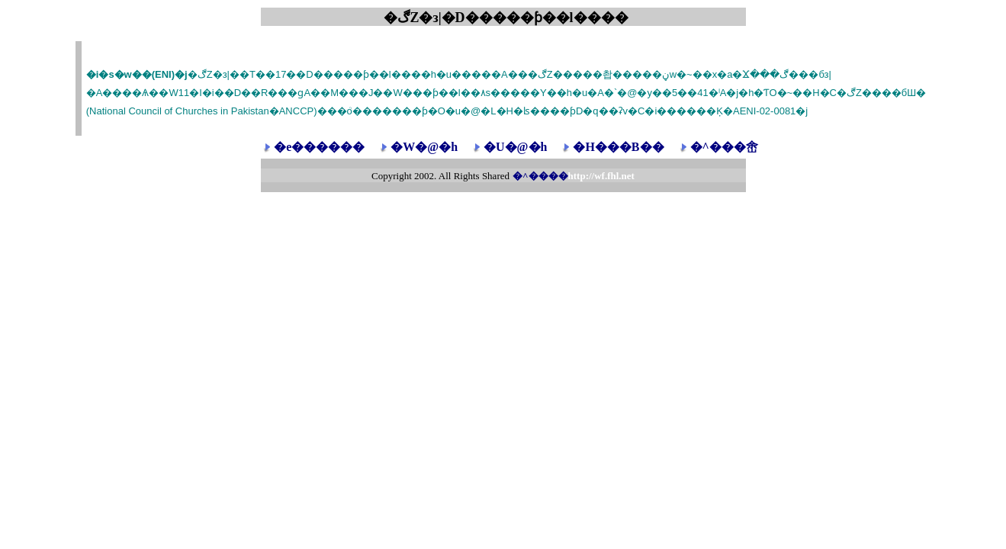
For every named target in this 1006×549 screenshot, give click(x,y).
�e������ (319, 146)
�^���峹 (724, 146)
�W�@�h (424, 146)
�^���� (574, 175)
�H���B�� (618, 146)
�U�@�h (515, 146)
